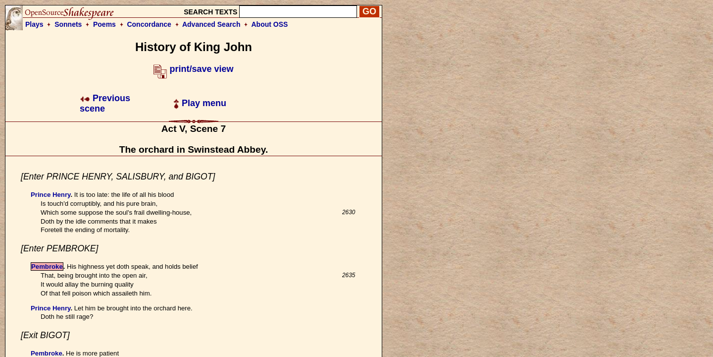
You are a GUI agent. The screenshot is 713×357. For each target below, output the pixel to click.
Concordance (149, 24)
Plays (34, 24)
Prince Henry (50, 194)
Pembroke (47, 266)
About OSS (270, 24)
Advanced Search (211, 24)
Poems (104, 24)
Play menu (199, 103)
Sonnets (68, 24)
